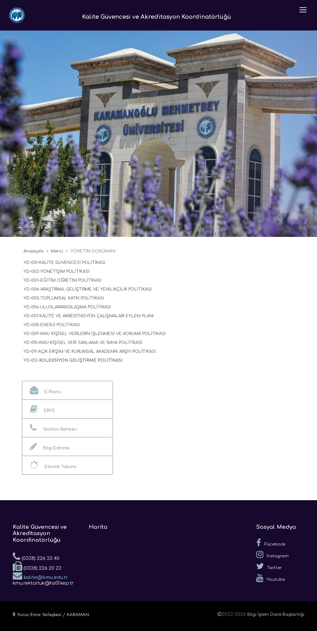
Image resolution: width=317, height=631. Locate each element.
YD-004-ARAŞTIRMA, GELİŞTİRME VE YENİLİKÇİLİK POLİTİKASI (88, 289)
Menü (57, 251)
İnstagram (272, 554)
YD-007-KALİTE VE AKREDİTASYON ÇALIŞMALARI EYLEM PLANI (89, 316)
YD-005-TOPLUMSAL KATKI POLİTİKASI (64, 298)
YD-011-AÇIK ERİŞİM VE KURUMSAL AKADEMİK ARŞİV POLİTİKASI (90, 351)
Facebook (271, 543)
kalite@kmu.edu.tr (40, 575)
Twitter (269, 566)
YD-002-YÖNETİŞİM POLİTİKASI (56, 271)
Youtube (270, 578)
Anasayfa (34, 251)
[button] (67, 390)
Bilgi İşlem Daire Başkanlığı (275, 614)
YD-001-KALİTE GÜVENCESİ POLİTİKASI (64, 262)
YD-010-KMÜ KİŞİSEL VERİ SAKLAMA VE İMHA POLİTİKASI (83, 342)
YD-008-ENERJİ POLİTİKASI (52, 325)
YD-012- (31, 360)
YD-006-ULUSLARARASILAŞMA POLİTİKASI (67, 307)
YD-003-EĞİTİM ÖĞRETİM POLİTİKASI (62, 280)
